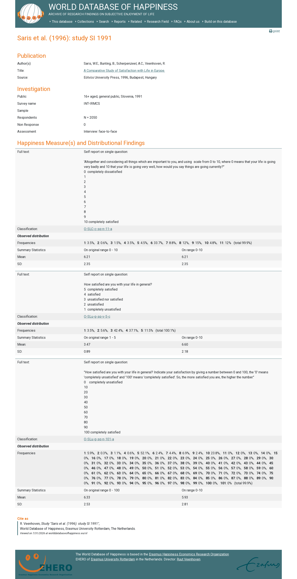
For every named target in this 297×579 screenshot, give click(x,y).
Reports (120, 22)
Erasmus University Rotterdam (113, 559)
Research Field (158, 22)
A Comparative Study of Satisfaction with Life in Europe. (124, 71)
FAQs (178, 22)
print (274, 31)
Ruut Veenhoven (188, 559)
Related (136, 22)
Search (104, 22)
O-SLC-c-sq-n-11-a (98, 229)
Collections (85, 22)
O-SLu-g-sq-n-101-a (99, 439)
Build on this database (221, 22)
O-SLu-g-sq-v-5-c (97, 316)
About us (193, 22)
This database (62, 22)
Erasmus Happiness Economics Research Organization (189, 554)
